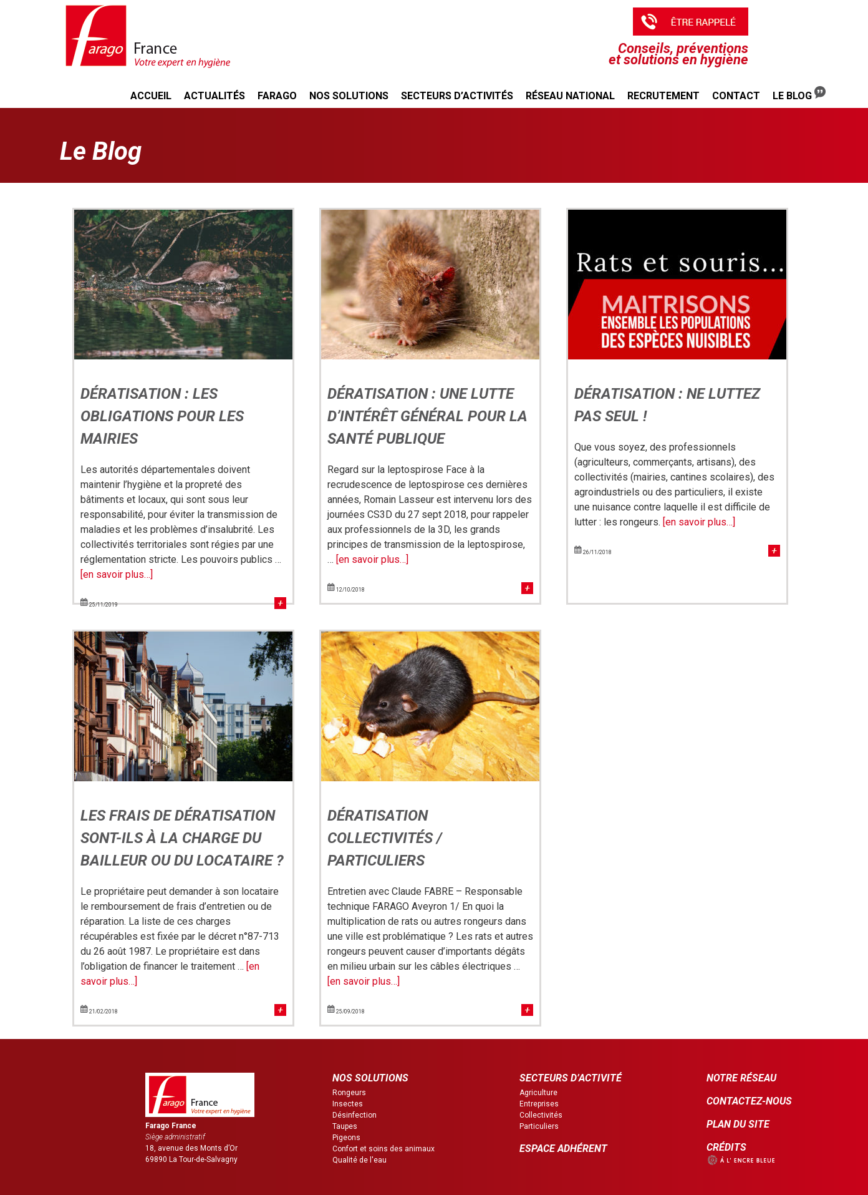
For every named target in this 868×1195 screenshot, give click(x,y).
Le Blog (799, 94)
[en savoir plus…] (116, 574)
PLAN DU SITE (737, 1124)
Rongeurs (349, 1092)
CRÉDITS (726, 1147)
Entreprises (539, 1104)
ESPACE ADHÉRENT (563, 1148)
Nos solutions (348, 96)
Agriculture (538, 1092)
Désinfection (354, 1115)
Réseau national (570, 96)
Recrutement (663, 96)
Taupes (344, 1126)
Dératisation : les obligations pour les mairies (162, 416)
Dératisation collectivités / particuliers (384, 838)
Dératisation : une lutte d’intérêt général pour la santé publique (427, 416)
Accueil (150, 96)
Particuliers (539, 1126)
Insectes (347, 1104)
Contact (736, 96)
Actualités (214, 96)
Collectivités (540, 1115)
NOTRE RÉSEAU (741, 1078)
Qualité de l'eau (359, 1160)
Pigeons (346, 1137)
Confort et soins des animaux (383, 1148)
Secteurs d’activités (457, 96)
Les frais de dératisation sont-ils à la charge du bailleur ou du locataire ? (182, 838)
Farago (277, 96)
